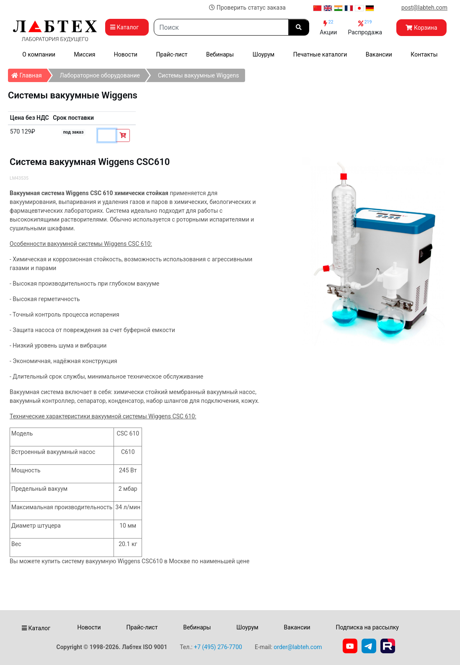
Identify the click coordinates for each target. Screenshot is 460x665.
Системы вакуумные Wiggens (198, 75)
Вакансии (379, 54)
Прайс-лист (171, 54)
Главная (29, 74)
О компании (38, 54)
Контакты (424, 54)
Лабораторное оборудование (100, 75)
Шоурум (263, 54)
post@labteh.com (424, 7)
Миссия (85, 54)
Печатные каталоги (320, 54)
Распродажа (365, 27)
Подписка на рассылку (367, 627)
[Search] (221, 27)
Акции (328, 27)
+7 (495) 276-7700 (218, 647)
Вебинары (220, 54)
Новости (125, 54)
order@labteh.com (298, 647)
